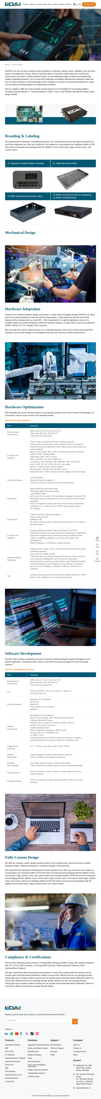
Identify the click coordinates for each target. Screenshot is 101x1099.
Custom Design (17, 65)
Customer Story (33, 1076)
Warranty (53, 1051)
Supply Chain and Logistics (38, 1070)
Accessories (9, 1081)
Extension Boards (11, 1078)
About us (76, 1045)
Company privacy (79, 1051)
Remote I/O (9, 1065)
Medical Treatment (34, 1055)
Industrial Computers (12, 1045)
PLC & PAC (9, 1051)
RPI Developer (55, 1045)
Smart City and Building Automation (36, 1065)
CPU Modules (10, 1071)
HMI (6, 1048)
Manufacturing (33, 1051)
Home (7, 65)
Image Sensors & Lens (13, 1075)
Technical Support (57, 1048)
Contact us (77, 1048)
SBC (6, 1068)
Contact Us (89, 4)
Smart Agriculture (34, 1061)
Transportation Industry (36, 1073)
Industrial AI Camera (12, 1061)
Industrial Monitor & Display (15, 1058)
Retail (30, 1058)
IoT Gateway (9, 1055)
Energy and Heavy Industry (38, 1048)
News (75, 1055)
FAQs (52, 1055)
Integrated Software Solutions (39, 1045)
